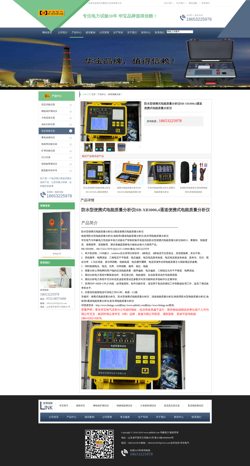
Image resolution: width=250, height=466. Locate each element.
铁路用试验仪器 (49, 144)
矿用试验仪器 (48, 150)
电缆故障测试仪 (49, 164)
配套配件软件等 (49, 170)
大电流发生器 (48, 117)
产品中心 (76, 32)
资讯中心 (146, 32)
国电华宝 (80, 405)
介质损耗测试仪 (148, 405)
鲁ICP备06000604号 (164, 437)
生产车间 (118, 32)
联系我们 (206, 3)
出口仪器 (45, 157)
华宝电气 (63, 405)
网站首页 (47, 32)
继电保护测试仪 (49, 111)
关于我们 (180, 3)
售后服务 (125, 417)
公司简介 (63, 32)
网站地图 (193, 3)
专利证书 (56, 255)
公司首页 (54, 417)
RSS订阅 (168, 3)
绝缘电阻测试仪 (124, 405)
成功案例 (90, 32)
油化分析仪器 (48, 124)
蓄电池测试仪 (48, 137)
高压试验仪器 (48, 104)
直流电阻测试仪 (195, 405)
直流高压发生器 (172, 405)
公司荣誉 (104, 32)
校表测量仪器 (48, 131)
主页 (93, 94)
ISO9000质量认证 (56, 209)
